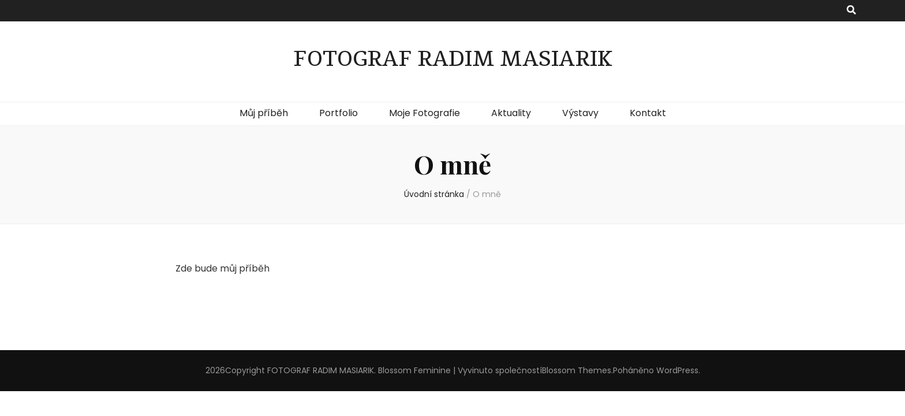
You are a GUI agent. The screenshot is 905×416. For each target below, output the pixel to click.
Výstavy (580, 113)
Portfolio (338, 113)
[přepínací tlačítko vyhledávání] (851, 10)
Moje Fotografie (424, 113)
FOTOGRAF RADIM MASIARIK (452, 59)
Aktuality (511, 113)
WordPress (677, 370)
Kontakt (648, 113)
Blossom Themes (576, 370)
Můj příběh (264, 113)
